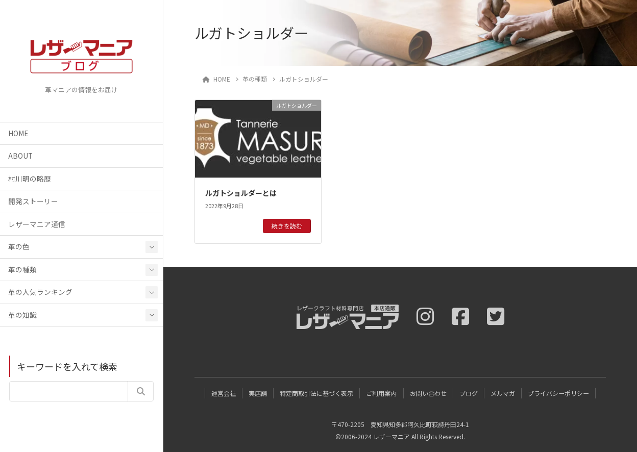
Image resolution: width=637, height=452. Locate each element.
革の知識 (22, 315)
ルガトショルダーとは (241, 193)
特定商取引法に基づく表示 (316, 393)
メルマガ (503, 393)
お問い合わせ (428, 393)
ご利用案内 (381, 393)
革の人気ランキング (40, 292)
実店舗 (258, 393)
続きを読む (287, 225)
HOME (18, 133)
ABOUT (20, 155)
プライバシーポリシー (558, 393)
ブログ (468, 393)
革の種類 (22, 269)
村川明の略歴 (29, 178)
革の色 (19, 246)
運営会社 (223, 393)
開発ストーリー (33, 201)
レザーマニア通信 (36, 224)
